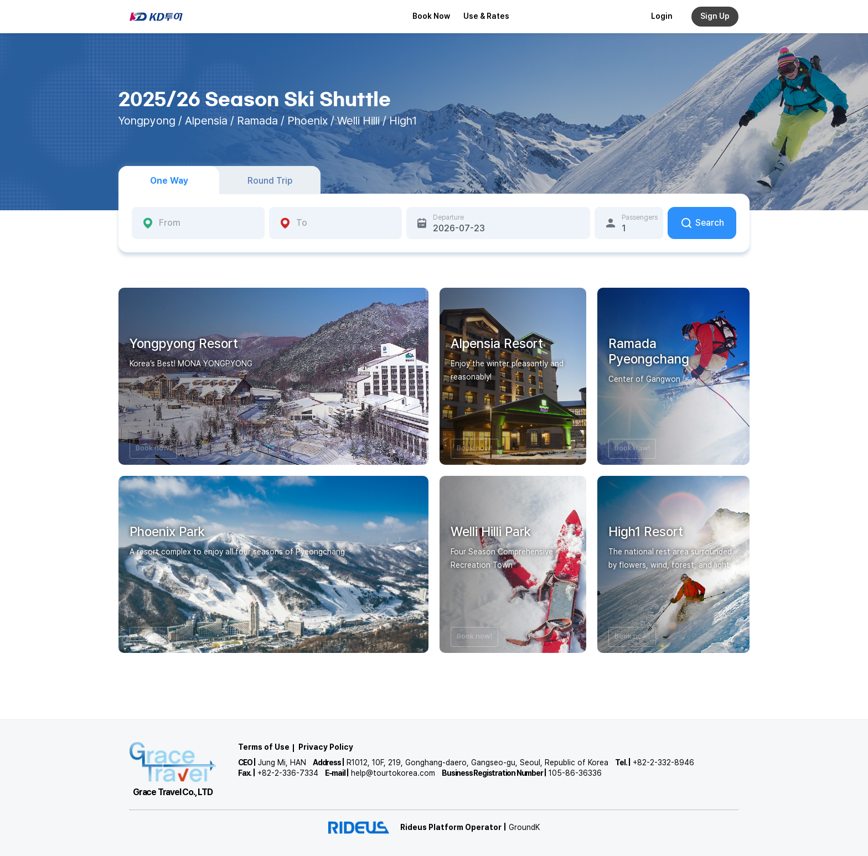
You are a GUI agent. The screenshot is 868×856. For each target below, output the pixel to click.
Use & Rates (486, 16)
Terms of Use (264, 747)
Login (662, 16)
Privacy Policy (325, 747)
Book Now (431, 16)
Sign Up (715, 16)
